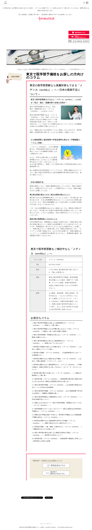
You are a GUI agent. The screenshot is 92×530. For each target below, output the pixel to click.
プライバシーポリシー (46, 523)
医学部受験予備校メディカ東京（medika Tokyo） (41, 527)
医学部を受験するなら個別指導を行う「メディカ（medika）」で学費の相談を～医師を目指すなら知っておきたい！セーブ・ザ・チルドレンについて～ (57, 367)
